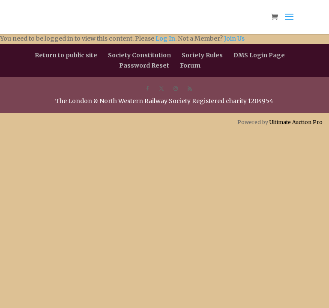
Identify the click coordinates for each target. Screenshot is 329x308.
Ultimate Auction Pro (296, 122)
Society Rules (202, 55)
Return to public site (66, 55)
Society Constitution (139, 55)
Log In (165, 38)
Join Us (234, 38)
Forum (190, 65)
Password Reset (144, 65)
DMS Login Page (259, 55)
